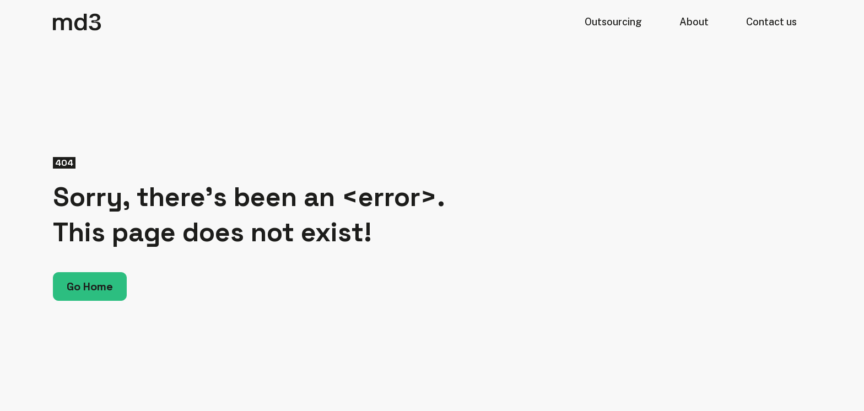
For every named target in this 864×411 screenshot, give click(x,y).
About (694, 22)
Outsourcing (613, 22)
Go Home (90, 286)
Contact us (771, 22)
